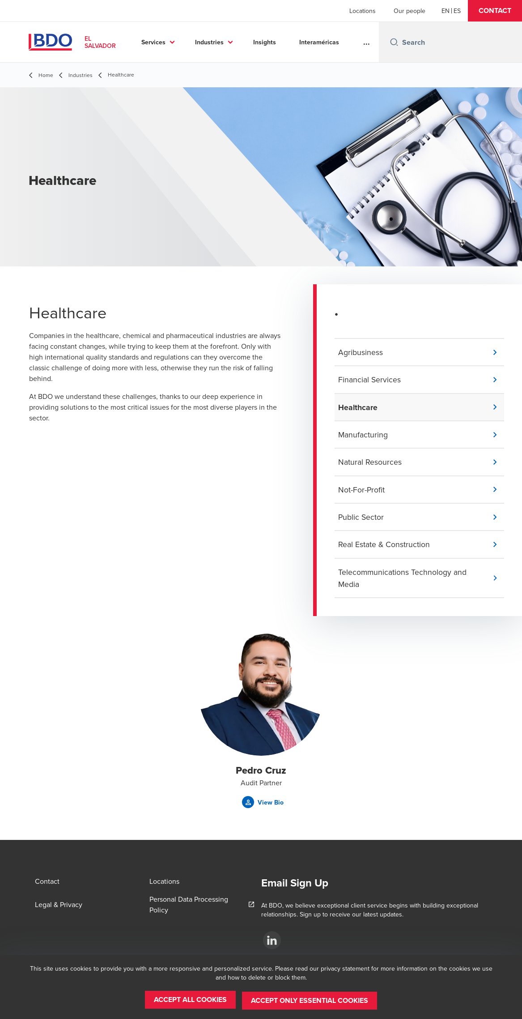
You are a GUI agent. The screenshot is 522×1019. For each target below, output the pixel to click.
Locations (362, 10)
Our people (409, 10)
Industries (209, 42)
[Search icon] (394, 42)
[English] (445, 10)
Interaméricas (319, 42)
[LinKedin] (272, 940)
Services (153, 42)
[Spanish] (457, 10)
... (366, 42)
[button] (495, 10)
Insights (264, 42)
